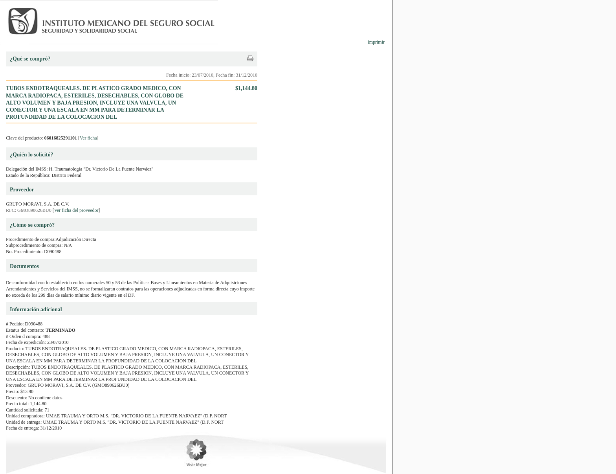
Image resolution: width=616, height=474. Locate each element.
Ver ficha (88, 138)
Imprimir (376, 42)
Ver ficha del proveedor (76, 210)
